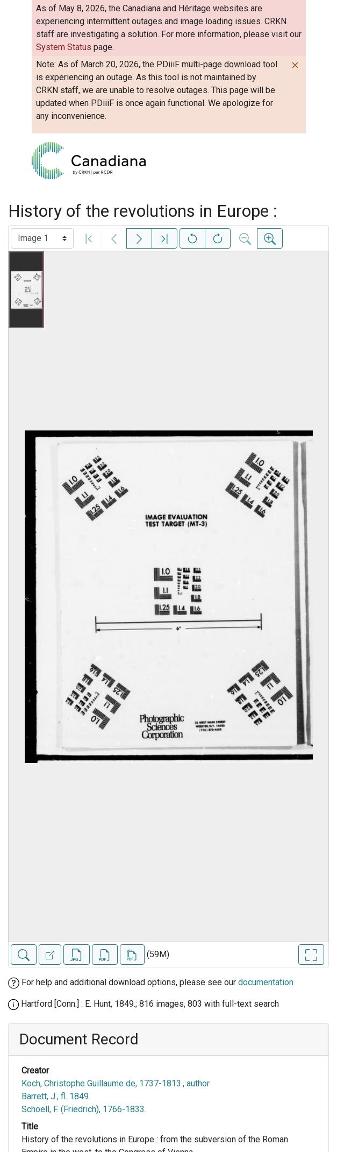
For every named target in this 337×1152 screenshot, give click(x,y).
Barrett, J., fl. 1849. (55, 1096)
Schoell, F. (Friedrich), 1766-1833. (83, 1109)
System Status (63, 47)
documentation (265, 982)
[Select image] (42, 238)
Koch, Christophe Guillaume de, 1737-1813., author (115, 1083)
